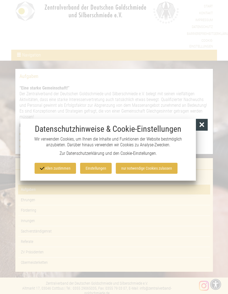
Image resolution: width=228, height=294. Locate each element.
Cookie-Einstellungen (138, 153)
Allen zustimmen (55, 168)
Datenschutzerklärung (85, 153)
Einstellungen (96, 168)
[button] (202, 125)
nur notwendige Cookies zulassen (146, 168)
